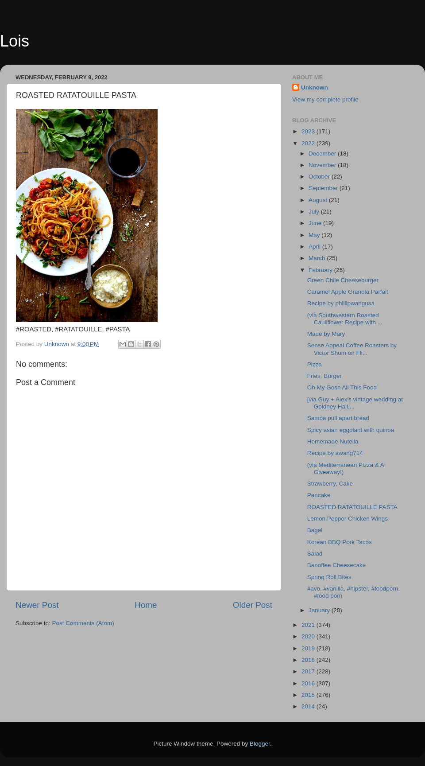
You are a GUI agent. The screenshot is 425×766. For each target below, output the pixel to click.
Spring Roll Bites (329, 577)
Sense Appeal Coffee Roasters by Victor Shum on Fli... (352, 349)
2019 (309, 648)
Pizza (314, 364)
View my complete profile (325, 99)
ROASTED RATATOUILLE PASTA (352, 507)
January (320, 610)
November (323, 165)
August (319, 200)
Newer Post (37, 605)
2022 (309, 143)
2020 (309, 636)
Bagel (315, 530)
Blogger (260, 743)
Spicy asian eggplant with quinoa (350, 430)
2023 (309, 131)
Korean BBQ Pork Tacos (339, 542)
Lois (14, 41)
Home (146, 605)
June (316, 223)
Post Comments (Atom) (83, 623)
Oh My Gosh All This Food (343, 387)
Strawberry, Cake (330, 483)
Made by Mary (326, 334)
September (324, 188)
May (315, 235)
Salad (315, 553)
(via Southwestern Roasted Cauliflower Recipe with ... (344, 319)
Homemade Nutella (333, 441)
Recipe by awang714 (335, 453)
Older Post (252, 605)
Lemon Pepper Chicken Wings (347, 518)
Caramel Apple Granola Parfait (347, 291)
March (318, 258)
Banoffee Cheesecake (336, 565)
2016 (309, 683)
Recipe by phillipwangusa (341, 303)
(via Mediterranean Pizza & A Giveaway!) (345, 468)
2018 (309, 660)
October (320, 176)
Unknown (314, 87)
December (323, 153)
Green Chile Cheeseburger (343, 280)
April (315, 246)
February (321, 270)
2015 (309, 695)
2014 (309, 706)
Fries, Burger (324, 376)
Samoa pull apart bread (338, 418)
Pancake (319, 495)
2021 (309, 625)
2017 (309, 671)
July (315, 211)
